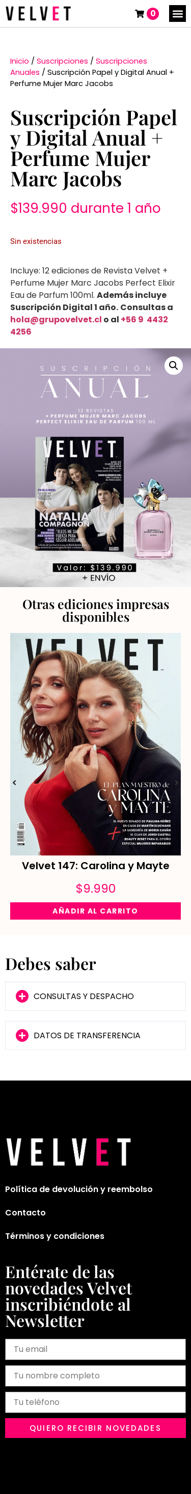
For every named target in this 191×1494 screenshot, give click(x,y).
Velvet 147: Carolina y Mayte (96, 866)
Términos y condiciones (54, 1236)
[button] (177, 13)
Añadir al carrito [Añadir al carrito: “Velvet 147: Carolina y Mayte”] (95, 911)
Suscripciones (62, 61)
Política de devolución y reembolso (79, 1189)
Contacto (25, 1213)
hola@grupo (37, 319)
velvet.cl (83, 319)
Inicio (19, 61)
